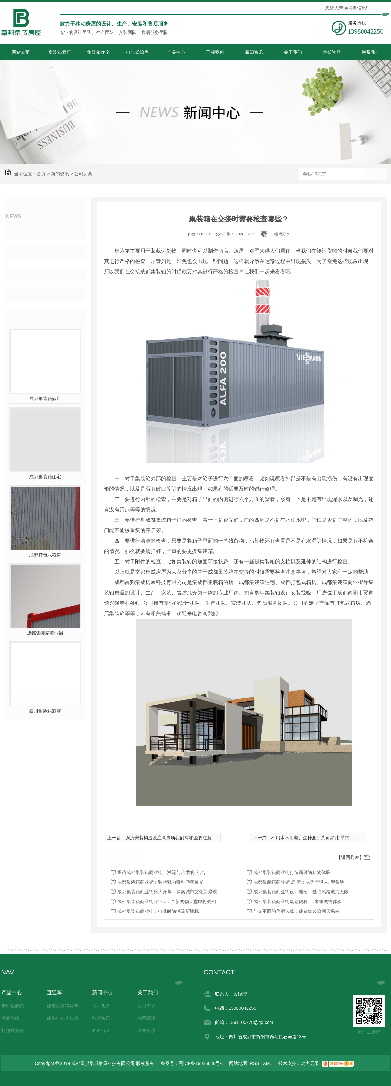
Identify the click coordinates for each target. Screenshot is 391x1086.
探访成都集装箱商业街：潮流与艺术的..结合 (161, 872)
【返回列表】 (350, 857)
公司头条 (83, 173)
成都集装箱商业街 (45, 633)
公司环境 (146, 1018)
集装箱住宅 (98, 52)
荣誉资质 (332, 52)
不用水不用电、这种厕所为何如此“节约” (311, 837)
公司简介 (146, 1005)
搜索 (375, 174)
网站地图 (238, 1063)
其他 (20, 295)
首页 (41, 173)
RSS (255, 1063)
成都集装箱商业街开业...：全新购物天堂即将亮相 (166, 901)
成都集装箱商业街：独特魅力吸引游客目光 (160, 882)
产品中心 (176, 52)
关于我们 (293, 52)
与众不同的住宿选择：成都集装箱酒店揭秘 (296, 911)
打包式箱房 (137, 52)
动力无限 (310, 1063)
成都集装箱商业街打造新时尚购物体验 (291, 872)
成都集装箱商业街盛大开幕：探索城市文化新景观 (167, 891)
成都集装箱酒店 (45, 398)
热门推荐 (26, 315)
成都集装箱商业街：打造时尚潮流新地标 (158, 911)
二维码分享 (280, 234)
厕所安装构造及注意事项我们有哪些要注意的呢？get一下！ (185, 837)
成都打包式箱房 (45, 554)
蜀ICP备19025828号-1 (201, 1063)
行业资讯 (26, 253)
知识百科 (26, 274)
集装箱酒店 (59, 52)
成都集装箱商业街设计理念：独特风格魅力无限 (301, 891)
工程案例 (215, 52)
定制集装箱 (12, 1005)
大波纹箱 (10, 1018)
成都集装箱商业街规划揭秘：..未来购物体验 (297, 901)
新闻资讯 (254, 52)
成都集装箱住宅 (45, 476)
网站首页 (21, 52)
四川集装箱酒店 (45, 711)
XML (268, 1063)
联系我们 (371, 52)
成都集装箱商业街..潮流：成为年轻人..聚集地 (299, 882)
